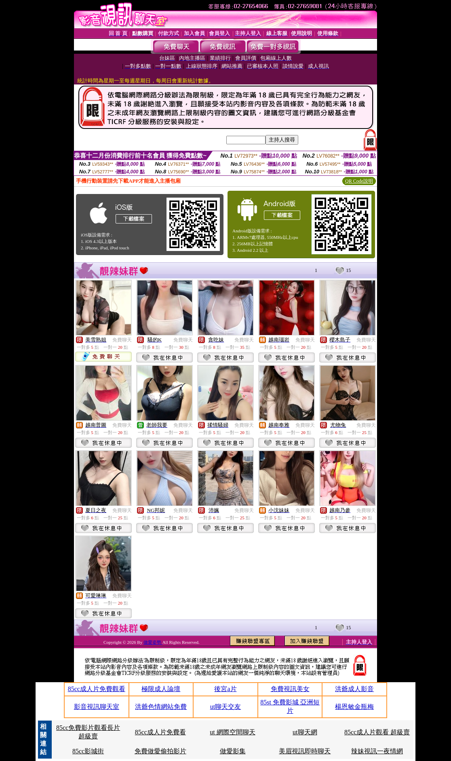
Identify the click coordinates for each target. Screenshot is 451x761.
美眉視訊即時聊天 (305, 751)
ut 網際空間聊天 (232, 732)
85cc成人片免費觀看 (96, 688)
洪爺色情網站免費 (161, 706)
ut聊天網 (305, 732)
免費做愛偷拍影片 (160, 751)
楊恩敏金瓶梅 (354, 706)
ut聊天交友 (225, 706)
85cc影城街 (88, 751)
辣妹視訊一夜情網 (377, 751)
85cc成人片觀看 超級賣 (377, 732)
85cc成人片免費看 (160, 732)
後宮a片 (225, 688)
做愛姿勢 (152, 642)
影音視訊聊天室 (96, 706)
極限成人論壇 (160, 688)
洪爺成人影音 (354, 688)
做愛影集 (233, 751)
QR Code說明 (359, 181)
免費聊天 (122, 340)
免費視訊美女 (290, 688)
